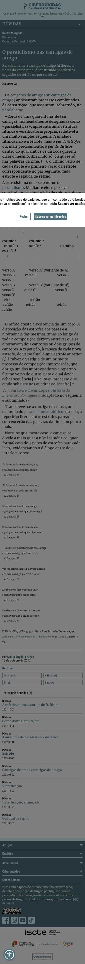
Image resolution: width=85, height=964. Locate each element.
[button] (9, 954)
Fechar (24, 216)
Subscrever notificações (50, 216)
